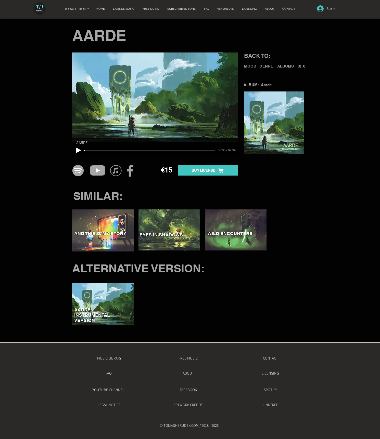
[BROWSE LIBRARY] (77, 9)
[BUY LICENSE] (208, 170)
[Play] (78, 150)
